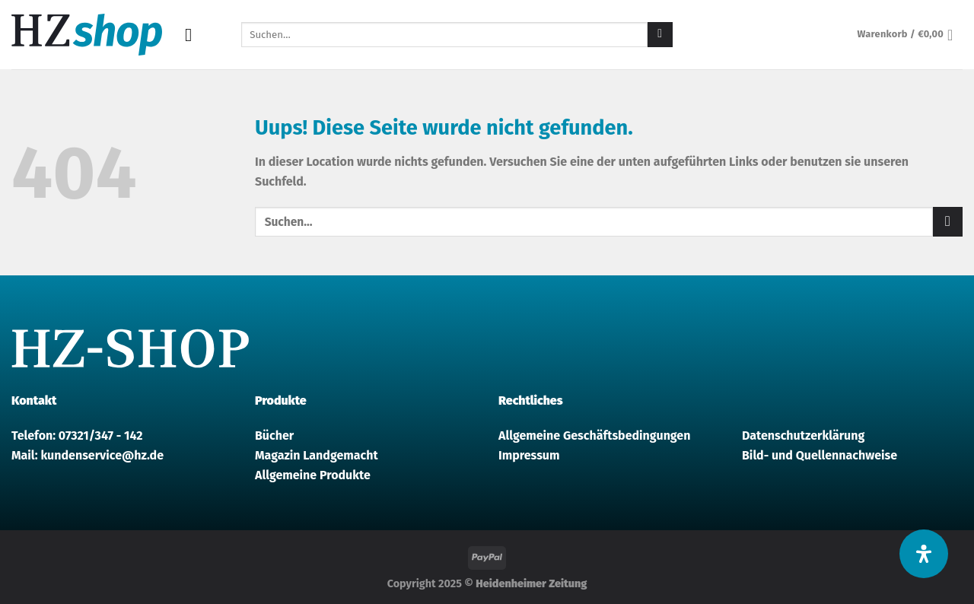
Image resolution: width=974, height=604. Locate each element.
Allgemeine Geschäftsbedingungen (594, 435)
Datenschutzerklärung (803, 435)
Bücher (274, 435)
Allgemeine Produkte (313, 475)
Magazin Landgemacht (316, 455)
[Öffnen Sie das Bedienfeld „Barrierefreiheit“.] (923, 553)
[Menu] (194, 34)
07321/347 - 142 (101, 435)
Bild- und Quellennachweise (819, 455)
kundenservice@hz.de (102, 455)
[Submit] (660, 35)
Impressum (529, 455)
